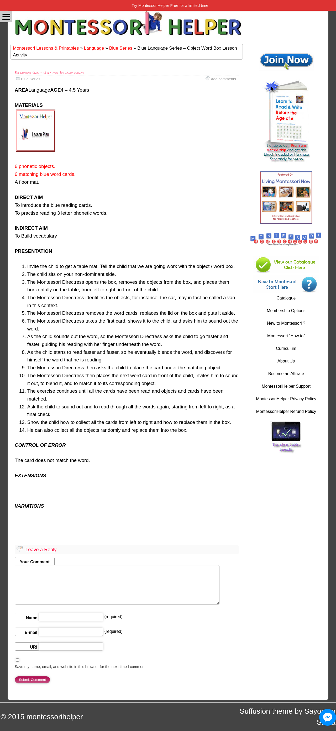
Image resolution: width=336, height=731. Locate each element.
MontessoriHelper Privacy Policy (286, 399)
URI (33, 647)
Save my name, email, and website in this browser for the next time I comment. (80, 667)
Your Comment (34, 562)
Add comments (223, 79)
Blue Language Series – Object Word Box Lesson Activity (49, 72)
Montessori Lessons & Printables (46, 48)
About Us (286, 361)
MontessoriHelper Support (286, 386)
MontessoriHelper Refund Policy (286, 411)
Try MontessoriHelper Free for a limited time (170, 5)
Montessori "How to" (286, 336)
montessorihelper (54, 717)
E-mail (31, 632)
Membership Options (286, 310)
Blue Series (120, 48)
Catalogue (286, 298)
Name (31, 618)
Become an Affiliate (286, 373)
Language (94, 48)
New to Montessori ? (286, 323)
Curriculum (286, 348)
